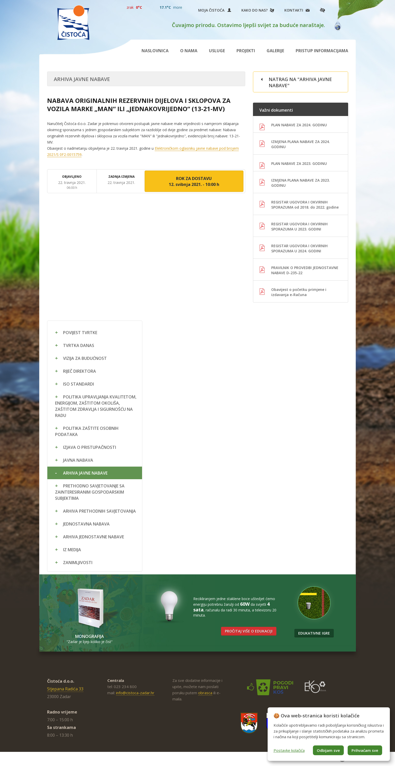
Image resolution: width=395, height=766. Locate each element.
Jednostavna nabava (86, 524)
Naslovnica (155, 51)
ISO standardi (78, 384)
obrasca (205, 692)
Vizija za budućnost (85, 358)
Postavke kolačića (289, 750)
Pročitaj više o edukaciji (249, 631)
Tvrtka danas (78, 345)
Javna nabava (78, 460)
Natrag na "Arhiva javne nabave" (300, 82)
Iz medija (72, 550)
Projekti (245, 51)
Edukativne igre (314, 633)
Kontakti (293, 10)
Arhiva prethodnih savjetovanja (99, 511)
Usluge (217, 51)
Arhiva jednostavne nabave (93, 537)
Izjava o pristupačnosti (89, 447)
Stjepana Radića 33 (65, 689)
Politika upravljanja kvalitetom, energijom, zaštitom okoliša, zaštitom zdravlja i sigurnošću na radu (95, 406)
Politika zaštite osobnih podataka (87, 431)
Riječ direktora (79, 371)
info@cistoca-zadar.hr (135, 692)
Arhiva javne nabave (85, 473)
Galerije (275, 51)
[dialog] (329, 734)
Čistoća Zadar (73, 22)
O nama (188, 51)
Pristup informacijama (322, 51)
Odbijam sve (328, 750)
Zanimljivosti (77, 562)
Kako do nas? (254, 10)
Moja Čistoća (214, 10)
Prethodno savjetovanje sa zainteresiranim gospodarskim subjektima (90, 492)
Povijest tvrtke (80, 332)
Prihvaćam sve (365, 750)
